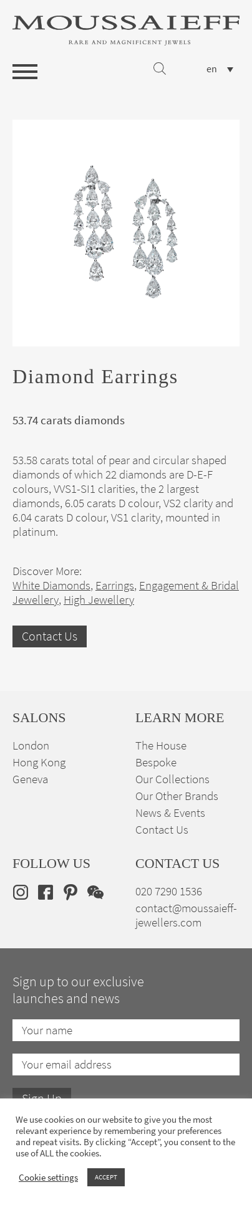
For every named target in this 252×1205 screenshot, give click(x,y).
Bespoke (156, 762)
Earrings (114, 585)
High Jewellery (99, 600)
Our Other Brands (176, 796)
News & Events (170, 813)
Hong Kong (38, 762)
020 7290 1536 (168, 891)
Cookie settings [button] (48, 1177)
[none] (220, 68)
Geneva (30, 779)
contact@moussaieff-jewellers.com (186, 915)
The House (161, 745)
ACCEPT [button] (106, 1177)
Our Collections (172, 779)
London (30, 745)
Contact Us (49, 636)
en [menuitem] (211, 69)
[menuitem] (220, 68)
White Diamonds (51, 585)
